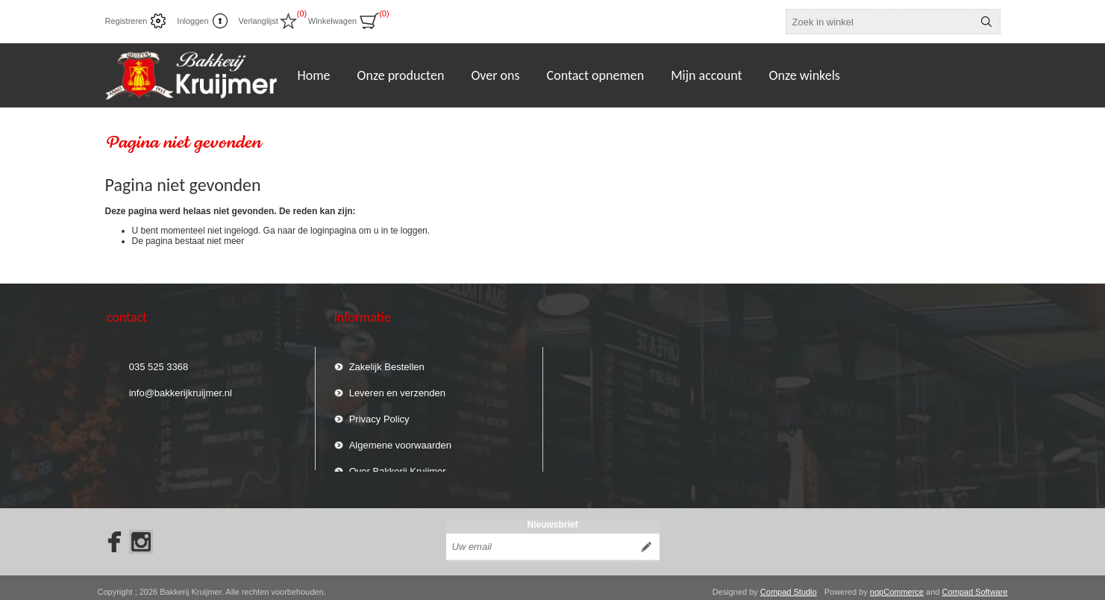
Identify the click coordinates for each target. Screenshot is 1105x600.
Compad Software (974, 583)
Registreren (126, 20)
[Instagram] (141, 534)
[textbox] (879, 22)
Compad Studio (788, 583)
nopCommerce (897, 583)
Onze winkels (804, 75)
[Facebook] (110, 534)
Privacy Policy (379, 412)
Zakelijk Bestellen (387, 360)
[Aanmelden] (539, 538)
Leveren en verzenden (397, 386)
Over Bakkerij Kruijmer (397, 464)
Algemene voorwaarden (400, 438)
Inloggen (192, 20)
